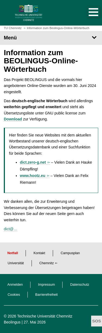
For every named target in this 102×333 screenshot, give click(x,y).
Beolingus (12, 322)
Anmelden (15, 285)
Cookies (14, 295)
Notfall (12, 253)
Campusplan (70, 253)
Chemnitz (46, 263)
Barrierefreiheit (46, 295)
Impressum (46, 285)
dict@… (10, 229)
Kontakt (39, 253)
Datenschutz (79, 285)
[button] (88, 13)
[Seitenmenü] (51, 38)
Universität (16, 263)
